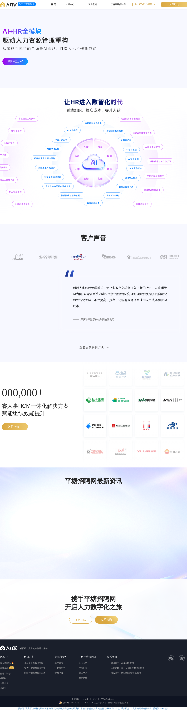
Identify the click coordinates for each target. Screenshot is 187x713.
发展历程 (83, 668)
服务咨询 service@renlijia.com (124, 673)
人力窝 (85, 699)
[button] (145, 4)
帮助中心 (59, 673)
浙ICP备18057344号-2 (72, 703)
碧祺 (117, 708)
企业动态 (83, 673)
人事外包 (4, 683)
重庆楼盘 (125, 708)
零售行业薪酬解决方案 (34, 668)
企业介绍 (83, 663)
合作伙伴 (83, 677)
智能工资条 (5, 673)
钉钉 (95, 699)
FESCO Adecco (107, 699)
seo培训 (164, 708)
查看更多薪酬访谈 (92, 347)
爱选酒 (156, 708)
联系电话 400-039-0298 (120, 663)
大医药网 (109, 708)
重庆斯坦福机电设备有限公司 (39, 708)
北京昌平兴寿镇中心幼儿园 (66, 708)
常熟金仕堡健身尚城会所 (92, 708)
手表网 (21, 708)
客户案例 (59, 663)
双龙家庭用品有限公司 (141, 708)
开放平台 (4, 688)
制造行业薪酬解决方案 (34, 673)
